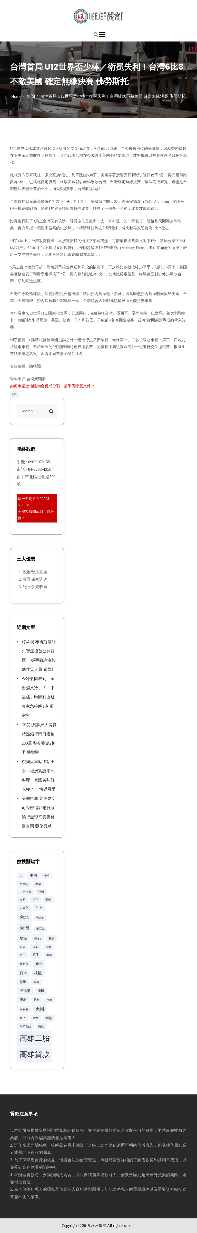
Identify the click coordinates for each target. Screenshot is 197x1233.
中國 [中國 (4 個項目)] (33, 875)
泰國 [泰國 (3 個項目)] (41, 991)
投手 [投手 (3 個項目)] (36, 955)
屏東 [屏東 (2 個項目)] (22, 947)
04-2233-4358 (39, 469)
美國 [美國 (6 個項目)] (39, 1008)
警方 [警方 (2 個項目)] (35, 1018)
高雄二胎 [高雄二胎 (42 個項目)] (35, 1038)
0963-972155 (39, 462)
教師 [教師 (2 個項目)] (49, 955)
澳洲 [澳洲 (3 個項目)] (23, 999)
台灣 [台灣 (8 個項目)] (24, 928)
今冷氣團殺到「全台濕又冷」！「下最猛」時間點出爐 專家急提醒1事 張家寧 (38, 697)
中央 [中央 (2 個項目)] (47, 875)
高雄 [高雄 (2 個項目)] (41, 1026)
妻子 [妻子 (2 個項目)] (51, 938)
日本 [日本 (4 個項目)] (23, 973)
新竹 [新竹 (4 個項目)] (39, 964)
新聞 (14, 394)
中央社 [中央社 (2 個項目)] (24, 884)
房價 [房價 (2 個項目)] (48, 947)
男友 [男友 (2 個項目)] (36, 999)
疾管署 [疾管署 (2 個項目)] (24, 1009)
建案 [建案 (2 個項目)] (35, 947)
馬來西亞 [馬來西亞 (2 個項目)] (25, 1026)
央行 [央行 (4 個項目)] (37, 938)
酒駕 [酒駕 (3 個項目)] (48, 1018)
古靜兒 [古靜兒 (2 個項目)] (24, 907)
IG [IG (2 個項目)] (21, 875)
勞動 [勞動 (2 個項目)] (48, 899)
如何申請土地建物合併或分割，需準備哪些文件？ (52, 386)
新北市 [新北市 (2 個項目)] (24, 964)
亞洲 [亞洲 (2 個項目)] (41, 892)
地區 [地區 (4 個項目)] (23, 938)
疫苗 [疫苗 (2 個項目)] (49, 999)
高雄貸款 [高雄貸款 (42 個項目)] (35, 1054)
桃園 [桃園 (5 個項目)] (38, 973)
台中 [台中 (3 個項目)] (38, 908)
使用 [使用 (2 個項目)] (35, 899)
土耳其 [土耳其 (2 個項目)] (40, 928)
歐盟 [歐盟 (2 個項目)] (36, 982)
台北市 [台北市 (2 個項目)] (40, 917)
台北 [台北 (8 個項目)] (24, 917)
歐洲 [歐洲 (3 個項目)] (23, 982)
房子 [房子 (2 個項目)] (22, 955)
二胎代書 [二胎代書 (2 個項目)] (25, 892)
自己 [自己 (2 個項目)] (22, 1018)
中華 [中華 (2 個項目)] (38, 884)
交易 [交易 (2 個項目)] (22, 899)
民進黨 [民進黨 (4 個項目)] (25, 991)
